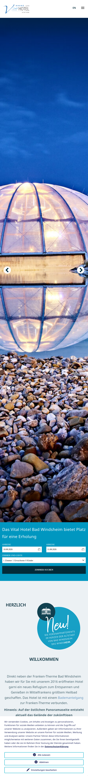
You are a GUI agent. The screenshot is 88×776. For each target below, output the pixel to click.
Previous (7, 270)
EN (74, 7)
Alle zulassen (44, 755)
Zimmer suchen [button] (44, 570)
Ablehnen (44, 762)
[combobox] (22, 549)
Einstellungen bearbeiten (44, 770)
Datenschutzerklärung (56, 746)
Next (80, 270)
